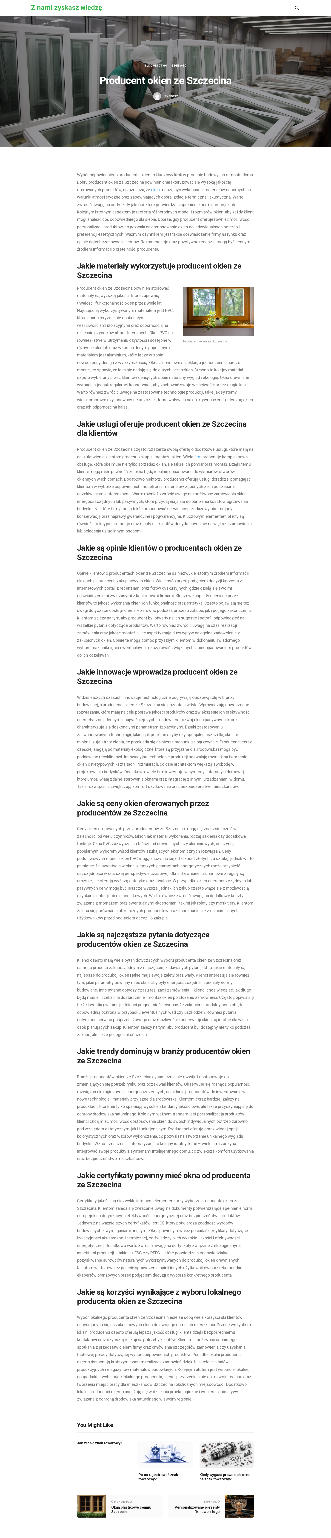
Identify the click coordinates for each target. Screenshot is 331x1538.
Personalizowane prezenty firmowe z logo (197, 1509)
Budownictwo (155, 65)
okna (155, 189)
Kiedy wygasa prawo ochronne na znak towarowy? (225, 1477)
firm (198, 456)
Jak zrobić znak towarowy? (99, 1443)
